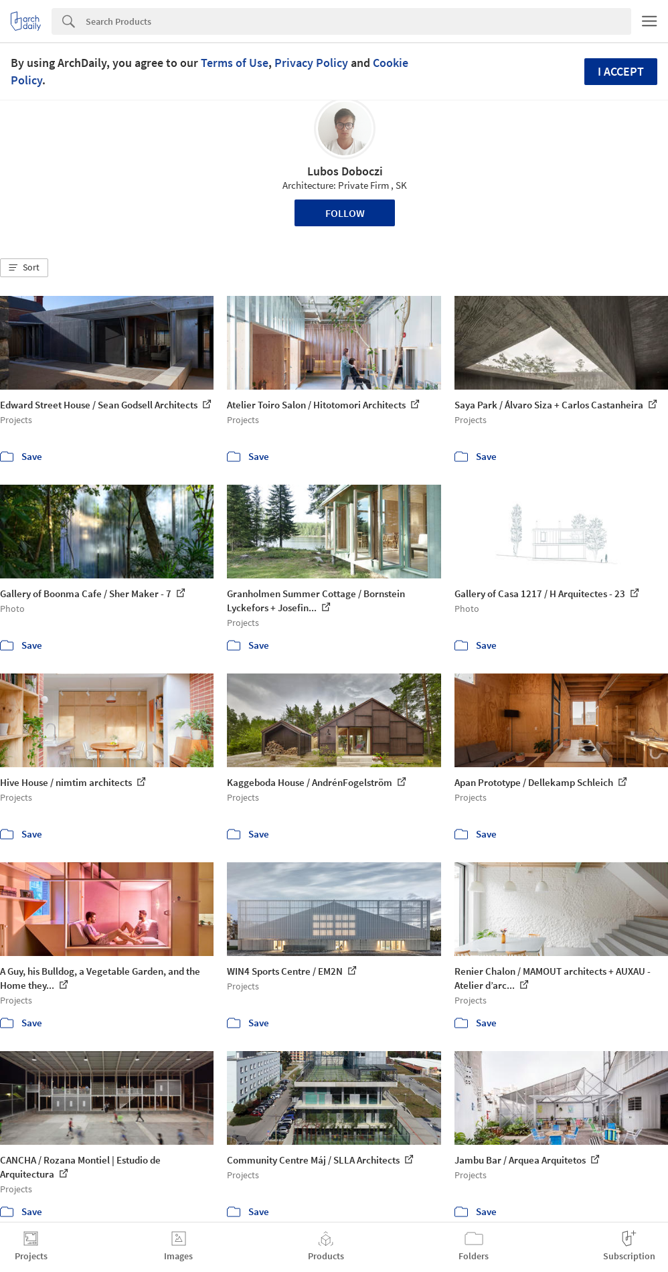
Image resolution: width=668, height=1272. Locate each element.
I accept (621, 71)
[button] (24, 267)
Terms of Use (234, 62)
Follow (345, 213)
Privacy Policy (311, 62)
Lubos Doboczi (345, 171)
